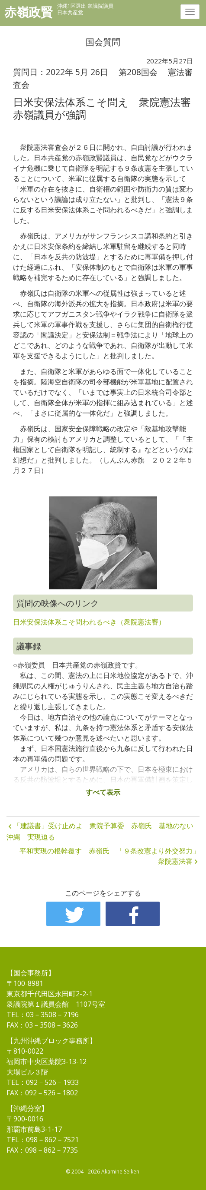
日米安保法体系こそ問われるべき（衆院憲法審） (89, 622)
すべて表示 (103, 792)
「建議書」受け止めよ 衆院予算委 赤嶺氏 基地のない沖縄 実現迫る (99, 831)
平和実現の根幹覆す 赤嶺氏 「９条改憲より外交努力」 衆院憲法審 (109, 856)
